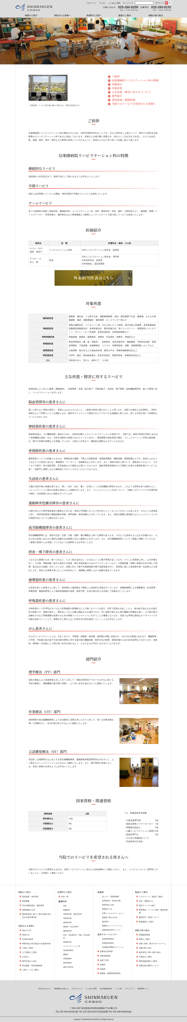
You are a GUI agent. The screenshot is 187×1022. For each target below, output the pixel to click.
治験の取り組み (145, 948)
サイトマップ (128, 3)
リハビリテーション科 (71, 946)
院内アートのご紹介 (147, 905)
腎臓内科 (66, 910)
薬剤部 (102, 969)
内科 (65, 906)
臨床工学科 (104, 960)
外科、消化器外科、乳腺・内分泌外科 (76, 936)
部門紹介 (117, 96)
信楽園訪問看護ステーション (113, 947)
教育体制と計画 (108, 905)
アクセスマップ (77, 989)
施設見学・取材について (149, 917)
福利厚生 (105, 922)
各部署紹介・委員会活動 (111, 901)
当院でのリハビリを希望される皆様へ (134, 104)
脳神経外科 (67, 942)
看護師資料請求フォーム (111, 930)
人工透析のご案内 (29, 952)
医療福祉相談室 (108, 943)
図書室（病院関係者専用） (111, 973)
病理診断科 (67, 959)
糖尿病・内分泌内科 (70, 927)
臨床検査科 (67, 963)
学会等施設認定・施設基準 (33, 905)
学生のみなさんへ (45, 989)
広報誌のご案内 (145, 957)
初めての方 (26, 930)
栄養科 (102, 965)
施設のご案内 (124, 15)
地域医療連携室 (108, 939)
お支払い (25, 957)
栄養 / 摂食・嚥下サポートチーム (152, 944)
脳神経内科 (67, 931)
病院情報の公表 (28, 910)
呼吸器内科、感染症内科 (72, 914)
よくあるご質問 (114, 3)
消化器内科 (67, 918)
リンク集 (119, 989)
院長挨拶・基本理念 (30, 897)
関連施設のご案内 (146, 922)
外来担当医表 (89, 8)
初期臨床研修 (144, 935)
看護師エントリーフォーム (112, 926)
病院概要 (25, 901)
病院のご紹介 (31, 15)
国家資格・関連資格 (123, 100)
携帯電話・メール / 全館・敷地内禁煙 (153, 911)
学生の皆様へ (181, 39)
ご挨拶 (116, 76)
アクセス (102, 3)
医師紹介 (117, 84)
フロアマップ (91, 3)
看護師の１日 (107, 909)
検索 (152, 3)
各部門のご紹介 (93, 15)
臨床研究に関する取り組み (150, 952)
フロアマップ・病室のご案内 (151, 897)
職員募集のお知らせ (61, 989)
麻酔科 (65, 954)
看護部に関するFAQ (109, 917)
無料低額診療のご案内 (148, 961)
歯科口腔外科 (68, 967)
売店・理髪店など (146, 901)
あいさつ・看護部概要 (110, 897)
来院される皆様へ (62, 15)
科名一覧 (64, 897)
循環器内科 (67, 922)
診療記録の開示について (149, 965)
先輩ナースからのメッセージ (113, 913)
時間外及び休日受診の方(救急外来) (36, 944)
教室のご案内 (144, 939)
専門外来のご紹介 (29, 961)
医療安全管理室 (106, 951)
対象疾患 (117, 88)
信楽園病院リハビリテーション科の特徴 (135, 80)
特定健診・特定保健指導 (32, 965)
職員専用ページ (143, 989)
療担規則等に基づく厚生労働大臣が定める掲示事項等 (36, 915)
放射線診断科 (68, 950)
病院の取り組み (156, 15)
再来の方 (25, 935)
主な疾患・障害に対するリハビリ (131, 92)
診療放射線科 (105, 956)
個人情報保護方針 (106, 989)
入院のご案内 (27, 948)
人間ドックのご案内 (30, 970)
